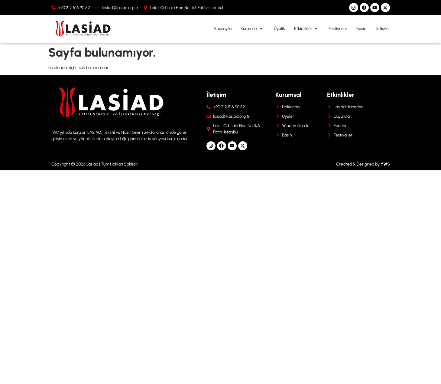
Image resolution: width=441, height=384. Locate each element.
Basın (361, 28)
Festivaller (338, 28)
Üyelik (279, 28)
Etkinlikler (306, 28)
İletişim (381, 28)
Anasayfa (222, 28)
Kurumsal (253, 28)
